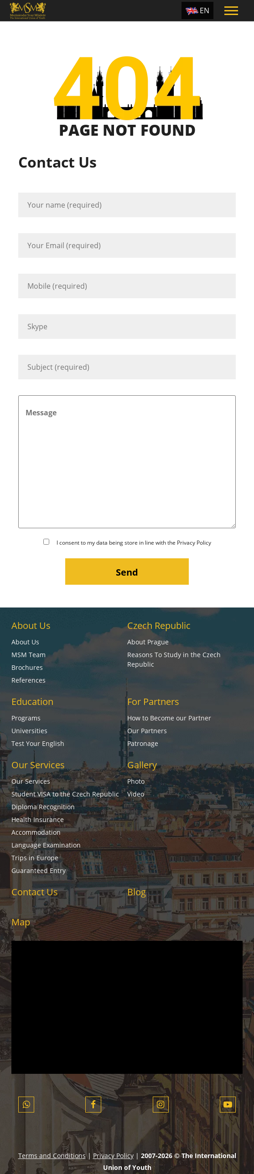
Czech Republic (159, 625)
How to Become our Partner (169, 718)
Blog (136, 892)
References (28, 680)
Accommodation (36, 832)
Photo (136, 781)
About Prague (148, 642)
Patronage (142, 743)
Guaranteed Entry (38, 870)
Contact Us (34, 892)
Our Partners (147, 730)
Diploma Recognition (43, 806)
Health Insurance (37, 819)
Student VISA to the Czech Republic (65, 794)
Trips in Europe (34, 857)
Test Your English (37, 743)
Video (135, 794)
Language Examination (46, 845)
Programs (26, 718)
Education (32, 701)
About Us (31, 625)
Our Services (38, 765)
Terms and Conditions (52, 1155)
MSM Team (28, 654)
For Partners (153, 701)
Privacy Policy (194, 542)
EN (204, 10)
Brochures (27, 667)
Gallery (142, 765)
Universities (29, 730)
